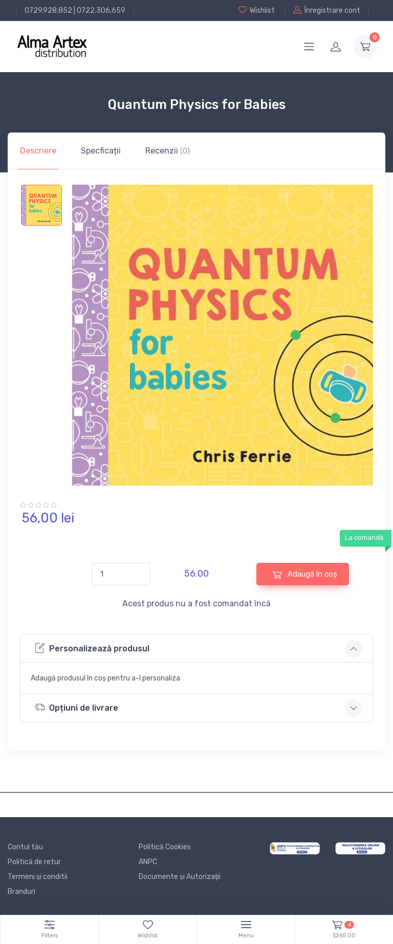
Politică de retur (34, 862)
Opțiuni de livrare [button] (76, 707)
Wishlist (256, 10)
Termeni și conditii (38, 876)
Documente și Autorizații (180, 876)
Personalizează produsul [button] (92, 648)
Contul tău (25, 847)
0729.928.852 (48, 10)
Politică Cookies (165, 847)
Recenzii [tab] (167, 151)
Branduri (21, 891)
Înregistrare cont (326, 10)
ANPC (148, 862)
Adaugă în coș (304, 574)
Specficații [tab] (101, 151)
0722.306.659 (101, 10)
